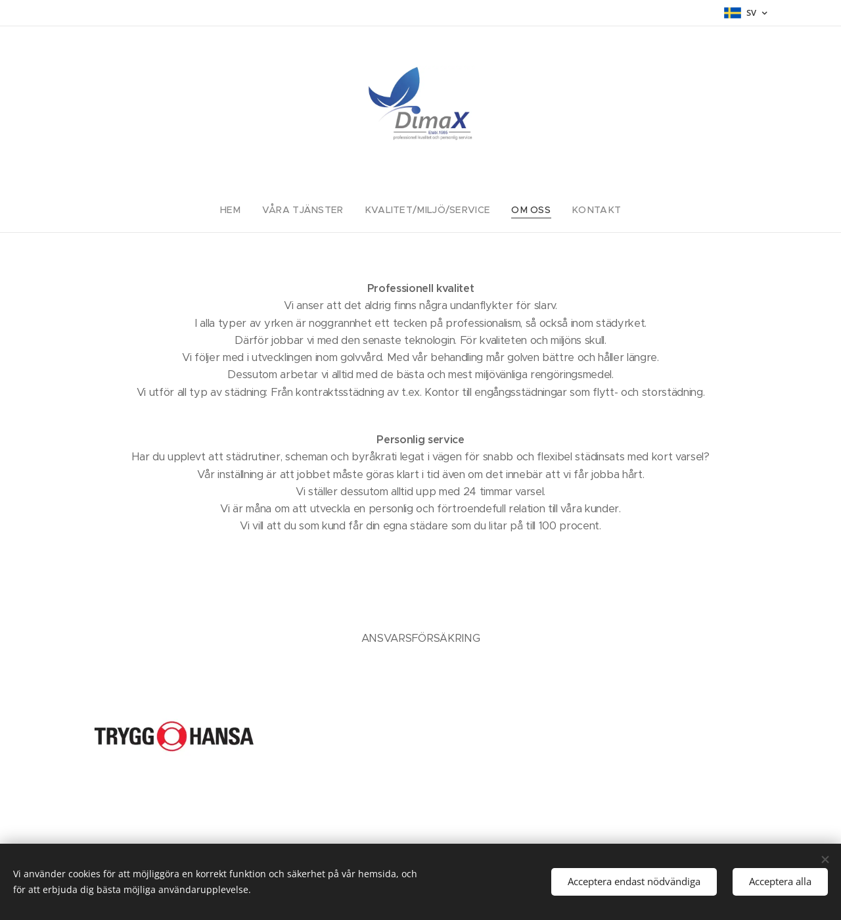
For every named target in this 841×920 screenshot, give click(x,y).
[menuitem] (248, 209)
